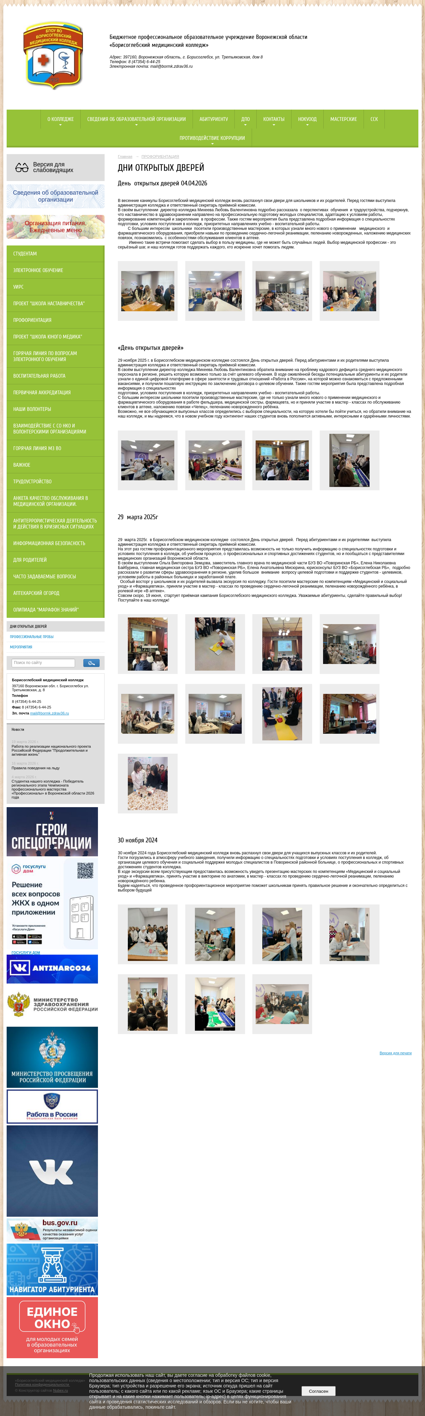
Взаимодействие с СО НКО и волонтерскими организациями (49, 429)
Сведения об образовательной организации (136, 119)
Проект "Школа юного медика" (47, 337)
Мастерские (343, 119)
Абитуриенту (214, 119)
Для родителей (30, 560)
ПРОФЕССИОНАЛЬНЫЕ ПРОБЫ (31, 636)
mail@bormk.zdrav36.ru (49, 713)
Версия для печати (396, 1053)
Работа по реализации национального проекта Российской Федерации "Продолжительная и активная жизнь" (51, 750)
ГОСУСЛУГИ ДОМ (26, 953)
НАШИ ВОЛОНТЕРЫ (32, 409)
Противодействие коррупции (212, 138)
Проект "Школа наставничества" (49, 304)
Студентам (25, 254)
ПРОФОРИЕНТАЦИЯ (160, 156)
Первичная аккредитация (42, 393)
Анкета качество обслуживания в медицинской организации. (50, 501)
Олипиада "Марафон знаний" (46, 610)
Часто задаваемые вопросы (44, 577)
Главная (125, 156)
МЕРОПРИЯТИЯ (21, 647)
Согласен (318, 1391)
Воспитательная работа (39, 376)
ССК (374, 119)
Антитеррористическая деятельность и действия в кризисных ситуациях (55, 524)
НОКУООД (307, 119)
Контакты (274, 119)
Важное (21, 465)
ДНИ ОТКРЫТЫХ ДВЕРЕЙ (28, 626)
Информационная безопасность (49, 543)
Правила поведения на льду (35, 768)
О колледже (60, 119)
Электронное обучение (38, 270)
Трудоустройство (32, 482)
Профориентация (32, 320)
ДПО (245, 119)
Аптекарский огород (36, 593)
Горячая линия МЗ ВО (37, 448)
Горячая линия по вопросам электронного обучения (45, 356)
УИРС (18, 287)
